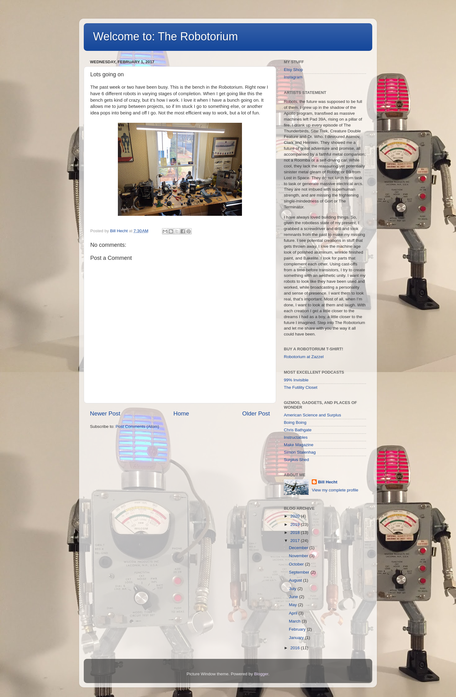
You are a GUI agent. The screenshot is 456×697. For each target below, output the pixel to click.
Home (181, 413)
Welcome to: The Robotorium (165, 36)
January (297, 637)
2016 (295, 648)
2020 (295, 516)
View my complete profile (335, 490)
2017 (295, 540)
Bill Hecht (327, 482)
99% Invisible (296, 380)
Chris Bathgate (297, 430)
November (299, 555)
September (300, 572)
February (298, 629)
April (293, 613)
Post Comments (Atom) (137, 426)
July (293, 588)
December (299, 547)
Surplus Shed (296, 459)
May (293, 604)
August (296, 580)
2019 (295, 524)
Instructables (296, 437)
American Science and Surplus (312, 415)
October (297, 564)
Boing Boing (295, 422)
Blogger (261, 674)
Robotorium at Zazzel (304, 356)
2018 (295, 532)
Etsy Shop (293, 69)
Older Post (256, 413)
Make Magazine (298, 444)
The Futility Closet (300, 387)
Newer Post (105, 413)
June (294, 596)
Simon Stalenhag (300, 452)
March (295, 621)
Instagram (293, 77)
